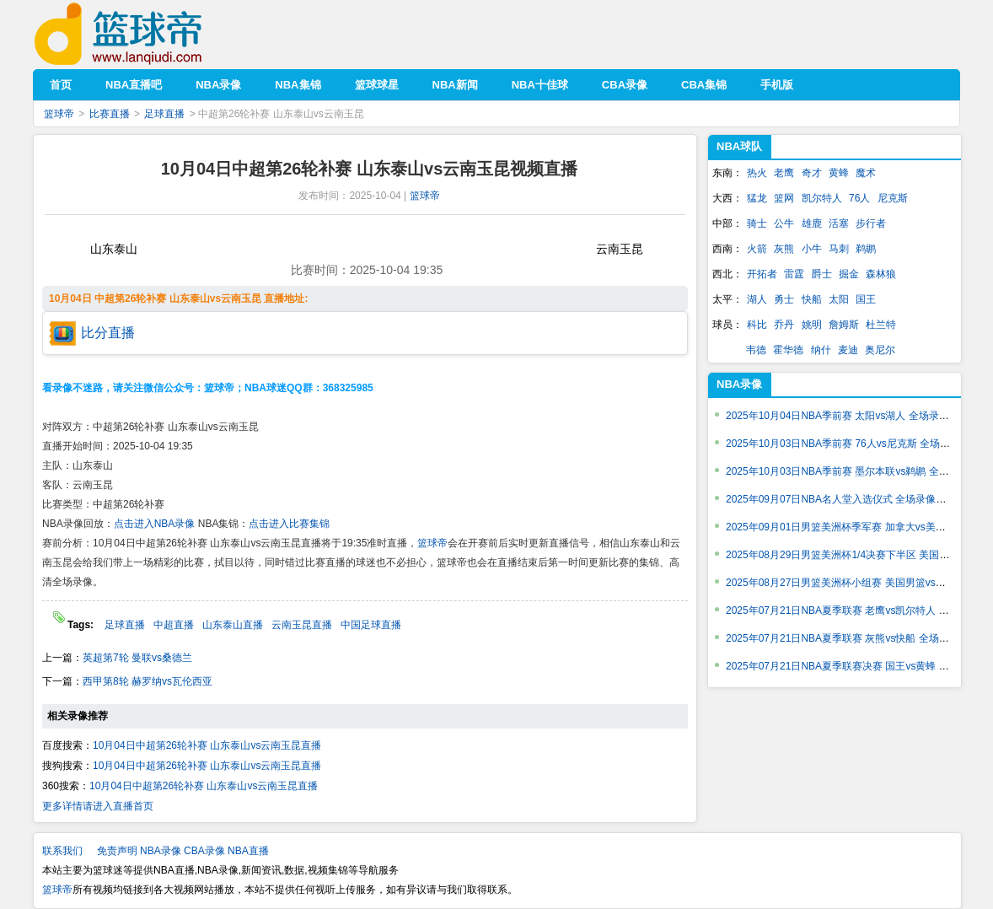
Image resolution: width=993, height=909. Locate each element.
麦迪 (848, 350)
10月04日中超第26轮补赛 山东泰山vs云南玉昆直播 (207, 745)
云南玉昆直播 (301, 625)
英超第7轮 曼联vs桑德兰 (137, 658)
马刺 (839, 249)
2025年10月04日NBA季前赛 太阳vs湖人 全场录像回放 (847, 416)
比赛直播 (109, 114)
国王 (866, 299)
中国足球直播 (371, 625)
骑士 (757, 223)
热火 (757, 173)
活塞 (839, 223)
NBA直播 (248, 851)
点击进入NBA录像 (155, 524)
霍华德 (788, 350)
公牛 (784, 223)
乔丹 (784, 325)
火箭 (757, 249)
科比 (757, 325)
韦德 (756, 350)
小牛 (812, 249)
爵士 (822, 274)
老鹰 (784, 173)
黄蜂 (839, 173)
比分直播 (108, 332)
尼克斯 (893, 198)
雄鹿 (812, 223)
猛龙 (757, 198)
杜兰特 (881, 325)
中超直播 (173, 625)
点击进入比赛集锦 (289, 524)
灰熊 (784, 249)
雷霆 (794, 274)
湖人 (757, 299)
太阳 (839, 299)
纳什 (821, 350)
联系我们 (62, 851)
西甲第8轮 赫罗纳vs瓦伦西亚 (147, 681)
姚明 (812, 325)
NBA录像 (739, 384)
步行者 (871, 223)
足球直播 (164, 114)
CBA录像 (204, 851)
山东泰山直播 (232, 625)
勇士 (784, 299)
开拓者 (762, 274)
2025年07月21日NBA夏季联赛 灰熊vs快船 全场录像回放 (853, 638)
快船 (812, 299)
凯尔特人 (822, 198)
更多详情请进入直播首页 (97, 806)
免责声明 (117, 851)
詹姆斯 (844, 325)
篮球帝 (144, 34)
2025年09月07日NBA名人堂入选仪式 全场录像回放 (841, 499)
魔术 (866, 173)
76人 (859, 198)
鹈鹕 (866, 249)
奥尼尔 (880, 350)
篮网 (784, 198)
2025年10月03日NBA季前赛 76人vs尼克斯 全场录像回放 (853, 443)
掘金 (849, 274)
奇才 (812, 173)
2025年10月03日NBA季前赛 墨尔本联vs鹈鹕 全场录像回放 (858, 471)
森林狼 (881, 274)
